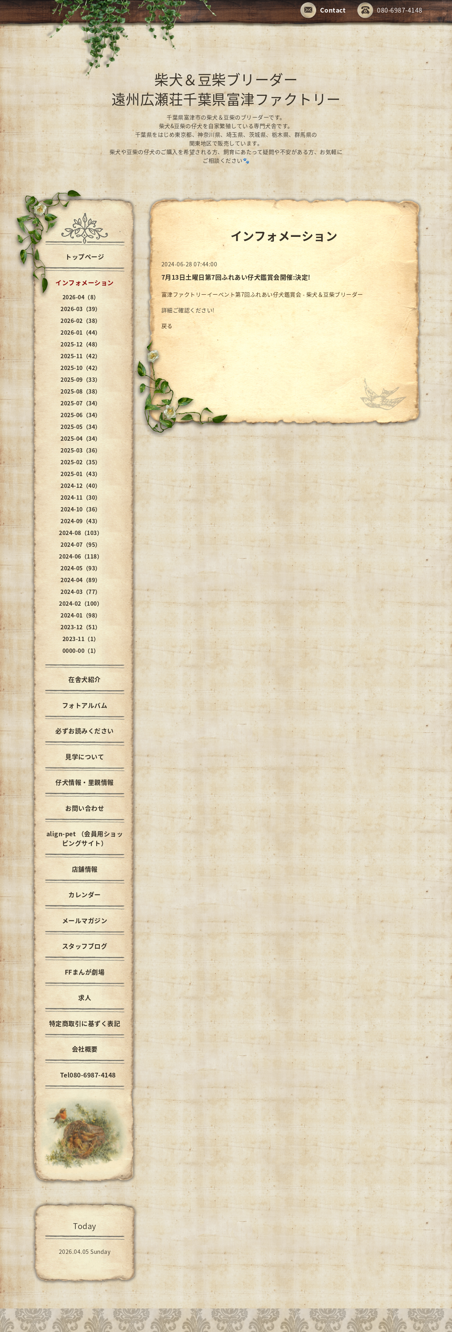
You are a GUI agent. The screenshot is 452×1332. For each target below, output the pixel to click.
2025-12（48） (80, 344)
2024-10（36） (80, 509)
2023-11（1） (80, 639)
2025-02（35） (80, 462)
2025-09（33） (80, 379)
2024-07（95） (80, 544)
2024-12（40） (80, 485)
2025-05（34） (80, 427)
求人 (84, 997)
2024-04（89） (80, 580)
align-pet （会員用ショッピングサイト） (84, 838)
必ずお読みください (84, 730)
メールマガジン (85, 920)
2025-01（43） (80, 474)
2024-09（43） (80, 521)
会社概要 (85, 1049)
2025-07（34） (80, 403)
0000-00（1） (80, 650)
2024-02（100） (80, 603)
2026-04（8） (80, 297)
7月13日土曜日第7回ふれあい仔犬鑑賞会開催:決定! (236, 277)
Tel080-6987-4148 (84, 1074)
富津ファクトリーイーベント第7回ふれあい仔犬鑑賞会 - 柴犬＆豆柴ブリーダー (262, 294)
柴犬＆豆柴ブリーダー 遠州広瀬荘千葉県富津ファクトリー (226, 89)
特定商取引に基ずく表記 (85, 1023)
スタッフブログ (85, 946)
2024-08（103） (80, 533)
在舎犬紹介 (84, 679)
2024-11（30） (80, 497)
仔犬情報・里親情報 (84, 782)
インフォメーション (84, 282)
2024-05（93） (80, 568)
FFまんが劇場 (85, 972)
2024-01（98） (80, 615)
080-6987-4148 (390, 10)
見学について (84, 756)
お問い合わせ (84, 808)
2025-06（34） (80, 415)
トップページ (84, 256)
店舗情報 (85, 869)
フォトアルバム (85, 705)
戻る (167, 326)
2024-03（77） (80, 591)
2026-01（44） (80, 332)
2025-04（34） (80, 438)
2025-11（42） (80, 356)
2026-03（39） (80, 309)
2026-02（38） (80, 320)
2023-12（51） (80, 627)
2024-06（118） (80, 556)
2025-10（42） (80, 368)
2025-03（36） (80, 450)
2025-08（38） (80, 391)
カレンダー (84, 894)
